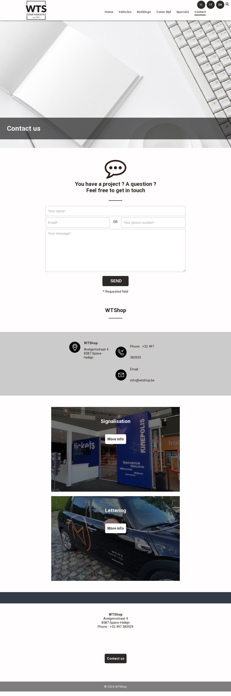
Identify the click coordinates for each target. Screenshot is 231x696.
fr (210, 4)
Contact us (115, 658)
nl (201, 4)
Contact (200, 12)
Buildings (144, 12)
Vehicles (125, 12)
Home (109, 12)
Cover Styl (163, 12)
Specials (182, 12)
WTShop (36, 10)
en (220, 4)
